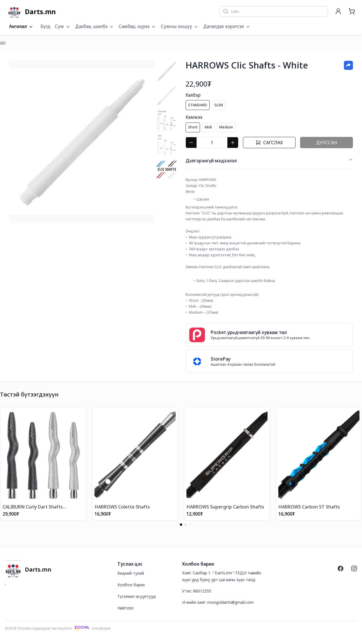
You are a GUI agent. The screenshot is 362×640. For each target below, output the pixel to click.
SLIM (218, 104)
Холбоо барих (131, 584)
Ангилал (21, 26)
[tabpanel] (81, 141)
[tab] (166, 71)
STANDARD (197, 104)
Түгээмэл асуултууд (136, 596)
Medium (226, 127)
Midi (208, 127)
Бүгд (45, 26)
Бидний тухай (130, 573)
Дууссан (326, 142)
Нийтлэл (125, 608)
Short (192, 127)
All (3, 43)
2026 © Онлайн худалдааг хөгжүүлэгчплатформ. (58, 628)
